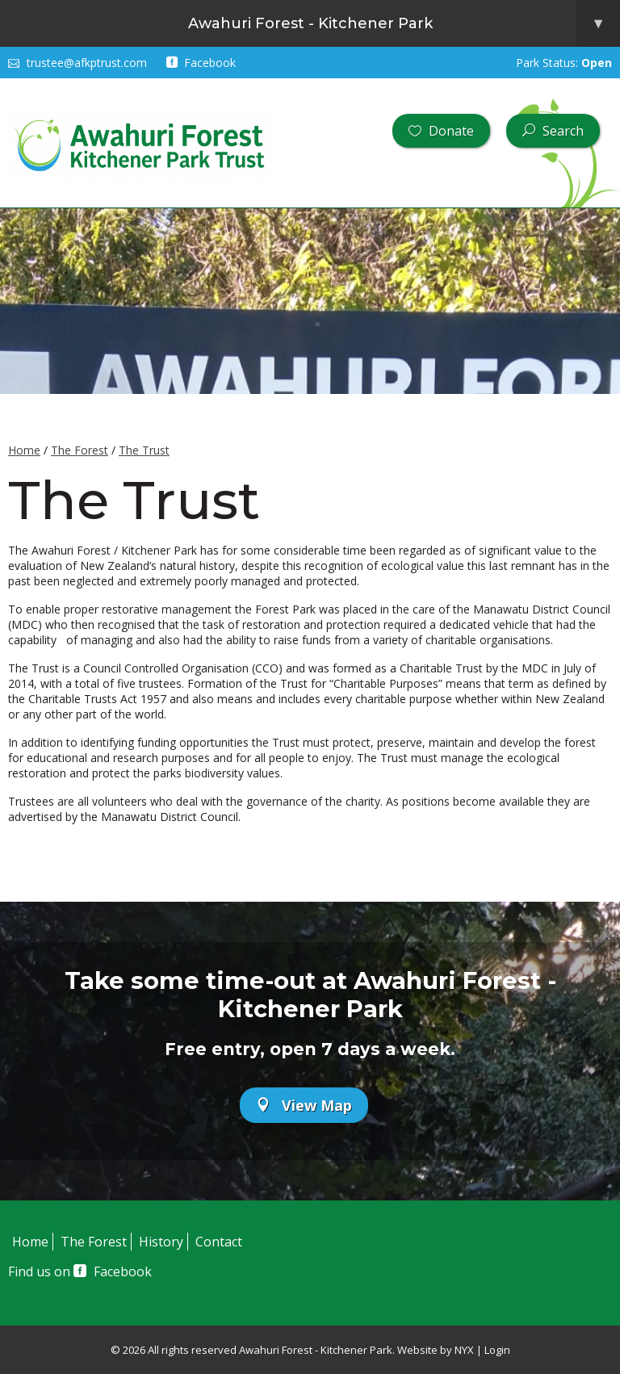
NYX (464, 1350)
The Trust (144, 450)
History (161, 1241)
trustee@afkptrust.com (77, 62)
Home (24, 450)
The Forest (79, 450)
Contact (218, 1241)
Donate (441, 131)
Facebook (201, 62)
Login (497, 1350)
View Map (304, 1105)
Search (553, 131)
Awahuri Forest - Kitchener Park (404, 23)
